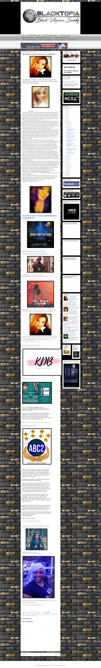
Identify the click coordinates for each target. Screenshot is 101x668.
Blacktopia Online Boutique (28, 37)
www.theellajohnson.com (32, 181)
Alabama (29, 614)
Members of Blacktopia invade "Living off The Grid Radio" (71, 328)
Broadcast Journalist (41, 614)
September (68, 127)
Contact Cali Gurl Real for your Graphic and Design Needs (74, 308)
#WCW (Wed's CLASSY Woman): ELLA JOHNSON (70, 140)
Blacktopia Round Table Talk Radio (44, 37)
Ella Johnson (47, 614)
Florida (51, 614)
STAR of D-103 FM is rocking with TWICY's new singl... (70, 130)
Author (33, 614)
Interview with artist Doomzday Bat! (73, 335)
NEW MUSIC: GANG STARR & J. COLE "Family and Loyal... (70, 137)
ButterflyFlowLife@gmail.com (30, 422)
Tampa (23, 615)
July (67, 157)
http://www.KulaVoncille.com (50, 276)
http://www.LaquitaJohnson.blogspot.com (29, 527)
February (68, 166)
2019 (66, 120)
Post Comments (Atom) (43, 657)
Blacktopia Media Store (65, 35)
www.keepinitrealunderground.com (30, 172)
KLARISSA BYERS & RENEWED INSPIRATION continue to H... (71, 145)
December (68, 122)
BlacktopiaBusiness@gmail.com (37, 254)
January (67, 167)
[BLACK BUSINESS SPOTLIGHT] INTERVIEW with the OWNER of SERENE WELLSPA (73, 298)
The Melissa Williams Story (30, 615)
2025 (66, 110)
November (68, 124)
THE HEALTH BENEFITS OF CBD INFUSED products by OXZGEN (74, 318)
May (67, 161)
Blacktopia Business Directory (33, 35)
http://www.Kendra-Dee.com (29, 378)
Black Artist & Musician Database (50, 35)
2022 (66, 115)
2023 (66, 113)
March (67, 164)
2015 (66, 175)
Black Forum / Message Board (45, 39)
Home (23, 35)
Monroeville (55, 614)
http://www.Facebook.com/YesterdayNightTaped (32, 553)
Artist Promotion (72, 39)
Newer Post (24, 654)
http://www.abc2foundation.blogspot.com (32, 521)
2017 (66, 171)
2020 (66, 119)
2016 (66, 173)
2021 (66, 117)
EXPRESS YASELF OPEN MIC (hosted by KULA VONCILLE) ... (71, 149)
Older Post (57, 654)
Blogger (64, 665)
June (67, 159)
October (67, 125)
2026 (66, 108)
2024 (66, 112)
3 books (26, 614)
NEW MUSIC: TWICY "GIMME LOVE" (70, 133)
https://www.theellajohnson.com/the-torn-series (31, 346)
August (67, 155)
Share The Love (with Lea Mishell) (29, 39)
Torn (36, 615)
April (67, 162)
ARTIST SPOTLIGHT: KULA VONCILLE (70, 153)
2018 (66, 170)
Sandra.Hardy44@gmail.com (44, 422)
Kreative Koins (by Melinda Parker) (61, 37)
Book (35, 614)
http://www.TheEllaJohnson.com (31, 341)
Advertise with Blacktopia (60, 39)
